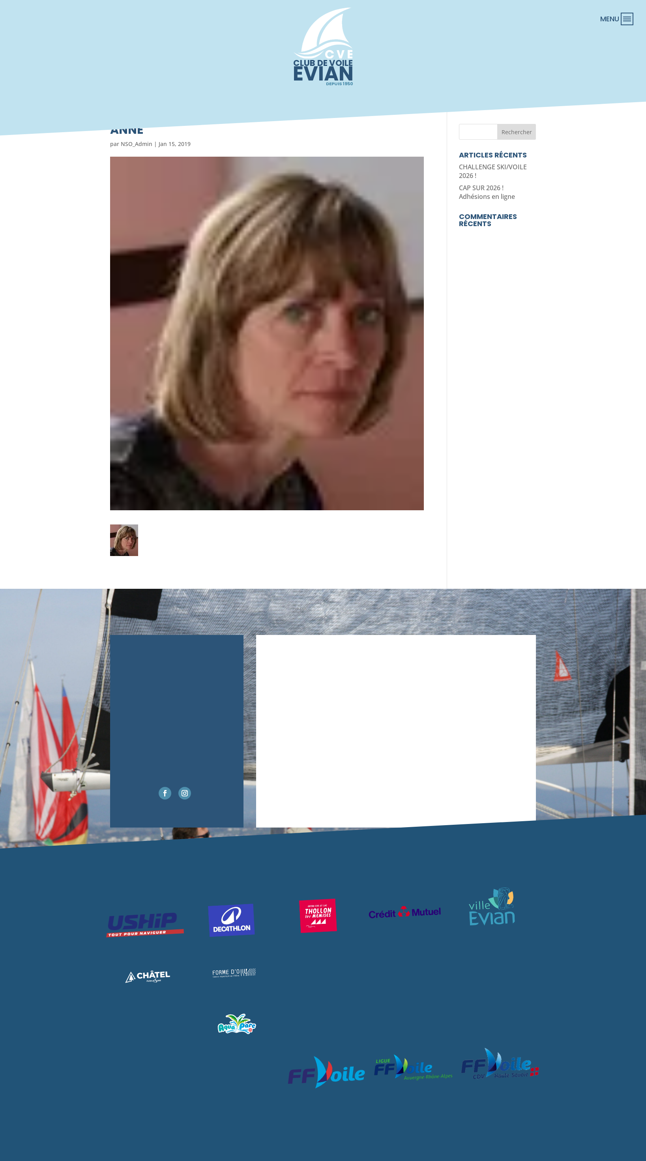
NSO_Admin (136, 144)
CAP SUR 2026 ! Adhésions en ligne (487, 192)
